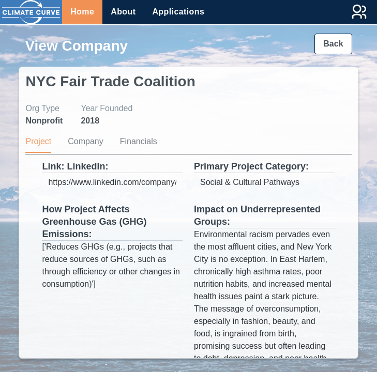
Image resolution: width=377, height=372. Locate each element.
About (123, 11)
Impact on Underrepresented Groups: (257, 215)
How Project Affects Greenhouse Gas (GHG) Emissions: (94, 221)
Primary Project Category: (251, 166)
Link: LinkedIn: (75, 166)
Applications (178, 11)
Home (82, 11)
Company (85, 141)
